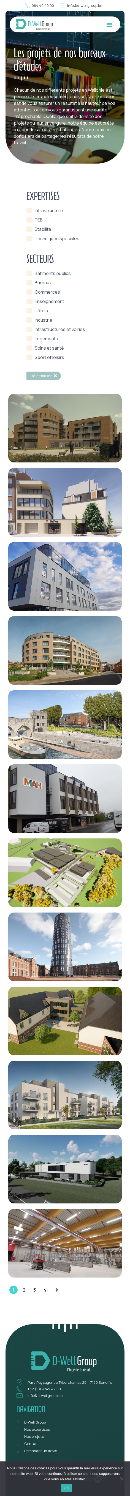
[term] (44, 210)
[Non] (121, 1478)
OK (66, 1488)
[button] (109, 24)
